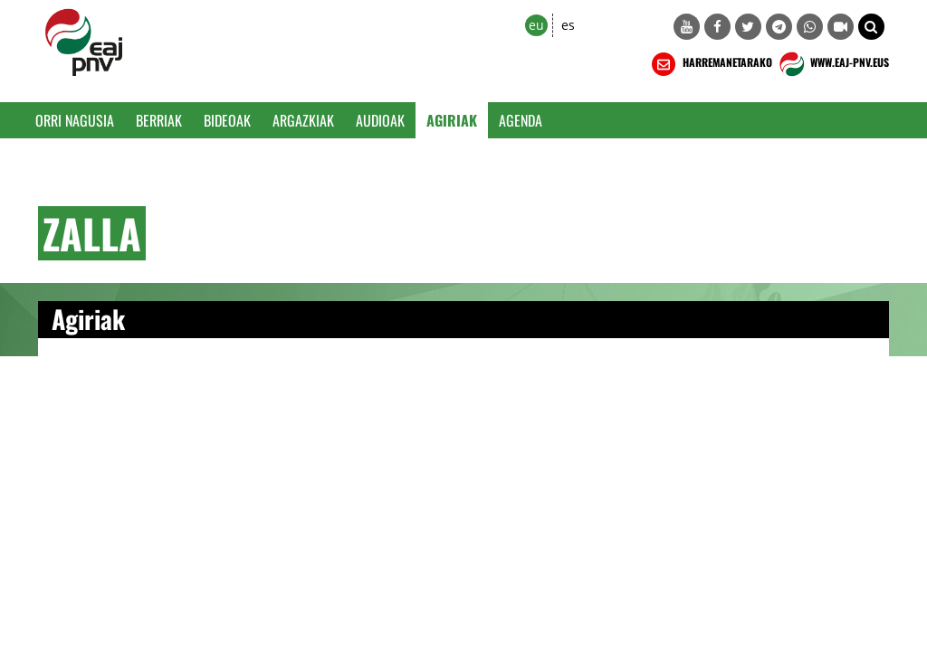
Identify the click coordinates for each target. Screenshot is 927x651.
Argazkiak (303, 120)
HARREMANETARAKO (710, 64)
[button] (871, 27)
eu (536, 24)
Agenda (520, 120)
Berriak (159, 120)
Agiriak (451, 120)
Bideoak (227, 120)
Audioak (380, 120)
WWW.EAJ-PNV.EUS (832, 64)
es (568, 24)
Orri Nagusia (74, 120)
